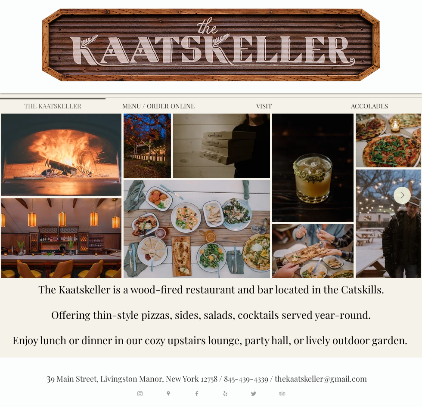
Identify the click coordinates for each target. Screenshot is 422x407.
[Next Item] (402, 195)
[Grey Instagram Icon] (140, 393)
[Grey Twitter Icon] (253, 393)
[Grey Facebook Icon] (196, 393)
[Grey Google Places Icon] (168, 393)
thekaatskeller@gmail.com (321, 378)
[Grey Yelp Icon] (225, 393)
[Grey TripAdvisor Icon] (282, 393)
